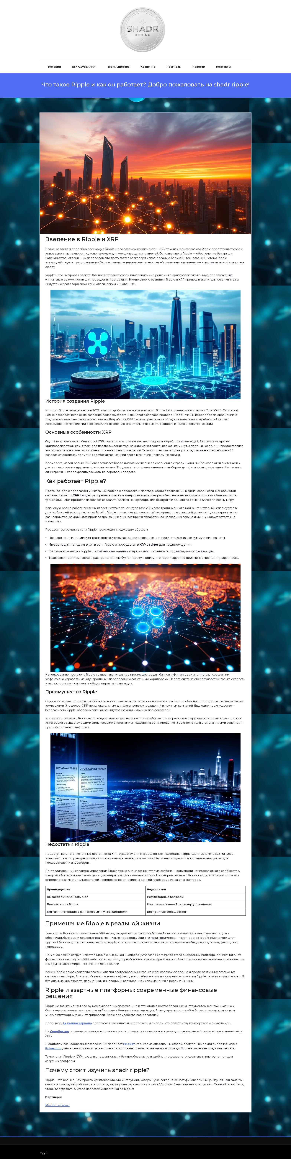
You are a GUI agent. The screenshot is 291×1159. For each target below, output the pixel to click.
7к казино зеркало (77, 1020)
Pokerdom (53, 1045)
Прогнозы (173, 64)
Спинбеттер (59, 1028)
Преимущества (118, 64)
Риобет (129, 1041)
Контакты (223, 64)
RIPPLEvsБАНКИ (84, 64)
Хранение (148, 64)
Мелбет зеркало (57, 1102)
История (54, 64)
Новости (198, 64)
